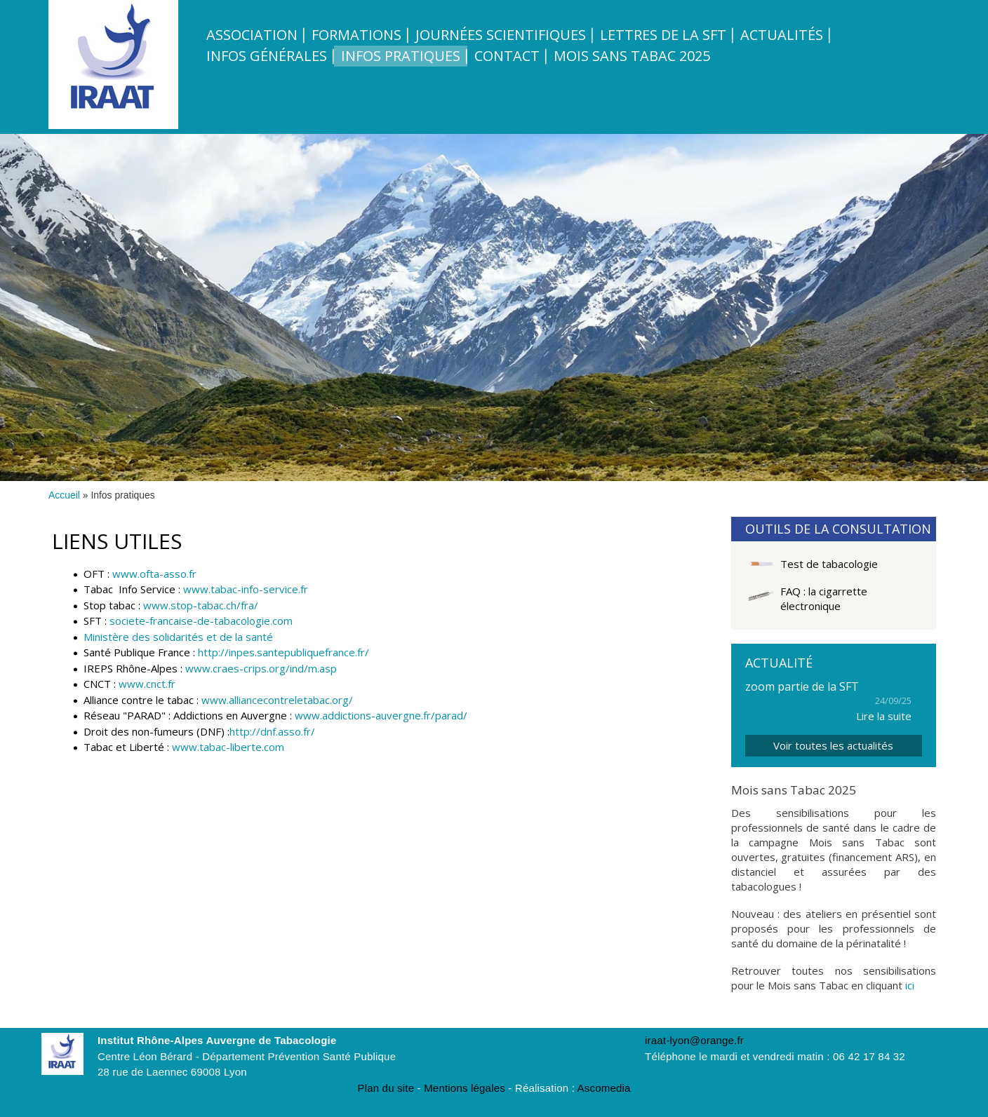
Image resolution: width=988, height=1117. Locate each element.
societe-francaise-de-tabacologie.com (201, 621)
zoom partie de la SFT (802, 686)
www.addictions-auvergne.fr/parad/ (381, 715)
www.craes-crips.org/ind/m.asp (261, 668)
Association (252, 34)
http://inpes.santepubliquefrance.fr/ (283, 652)
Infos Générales (266, 55)
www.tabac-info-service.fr (245, 589)
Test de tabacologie (829, 564)
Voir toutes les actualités (833, 745)
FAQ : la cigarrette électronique (823, 598)
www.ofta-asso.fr (154, 574)
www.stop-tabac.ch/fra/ (200, 605)
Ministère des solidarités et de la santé (178, 637)
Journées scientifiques (500, 34)
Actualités (781, 34)
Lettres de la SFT (663, 34)
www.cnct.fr (147, 684)
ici (909, 985)
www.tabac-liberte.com (228, 747)
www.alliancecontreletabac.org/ (277, 700)
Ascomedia (604, 1088)
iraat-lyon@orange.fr (694, 1040)
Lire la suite (884, 716)
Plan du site (385, 1088)
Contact (507, 55)
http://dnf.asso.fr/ (272, 731)
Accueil (64, 495)
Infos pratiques (400, 55)
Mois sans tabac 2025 (632, 55)
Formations (356, 34)
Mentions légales (464, 1088)
